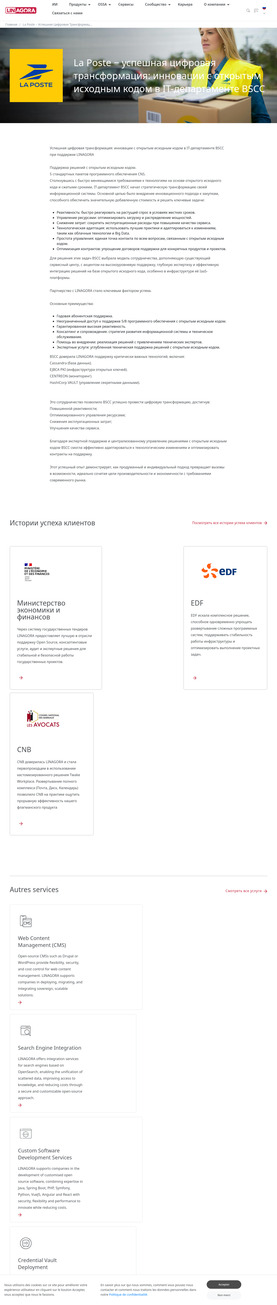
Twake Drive (102, 1237)
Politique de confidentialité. (128, 1297)
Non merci (223, 1298)
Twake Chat (102, 1231)
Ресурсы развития (170, 1225)
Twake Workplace (105, 1224)
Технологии (166, 1249)
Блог (240, 1213)
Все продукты (103, 1218)
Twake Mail (101, 1244)
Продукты (78, 4)
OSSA (102, 4)
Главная (11, 24)
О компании (214, 4)
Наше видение (247, 1231)
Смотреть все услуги (246, 751)
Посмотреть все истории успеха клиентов (229, 522)
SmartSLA (147, 1219)
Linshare (100, 1250)
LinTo (97, 1257)
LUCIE (86, 1213)
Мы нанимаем (200, 1213)
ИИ (55, 4)
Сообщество (155, 4)
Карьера (185, 4)
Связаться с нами (67, 13)
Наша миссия (246, 1238)
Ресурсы (164, 1231)
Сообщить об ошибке (205, 1231)
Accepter (224, 1287)
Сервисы (126, 4)
